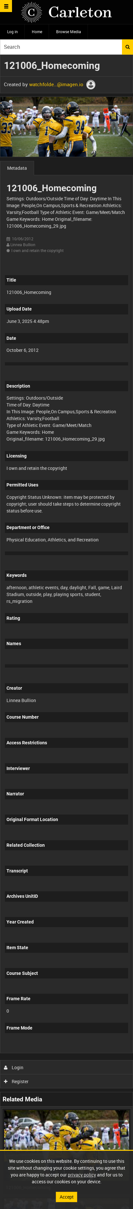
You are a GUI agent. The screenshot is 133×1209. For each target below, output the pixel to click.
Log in (12, 31)
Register (16, 1081)
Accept (67, 1197)
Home (37, 31)
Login (14, 1067)
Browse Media (68, 31)
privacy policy (82, 1175)
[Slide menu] (6, 6)
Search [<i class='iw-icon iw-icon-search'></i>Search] (128, 47)
